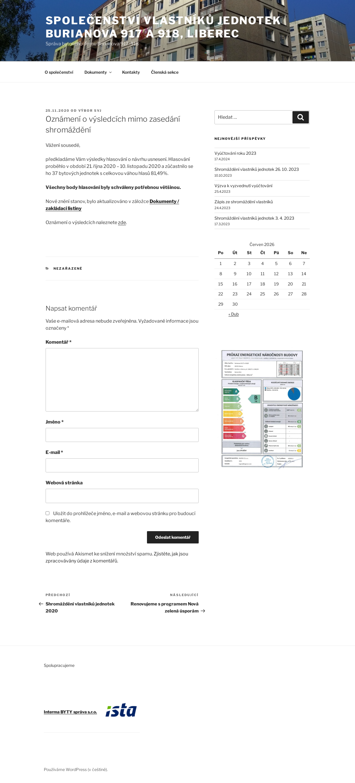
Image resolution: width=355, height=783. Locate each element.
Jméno (55, 422)
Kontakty (131, 72)
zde (122, 222)
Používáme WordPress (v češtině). (76, 769)
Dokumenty (98, 72)
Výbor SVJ (90, 111)
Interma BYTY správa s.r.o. (70, 711)
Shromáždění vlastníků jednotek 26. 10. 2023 (256, 169)
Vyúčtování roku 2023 (235, 153)
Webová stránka (64, 483)
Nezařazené (67, 268)
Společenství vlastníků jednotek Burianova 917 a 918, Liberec (163, 27)
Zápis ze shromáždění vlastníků (243, 201)
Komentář (59, 342)
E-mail (54, 452)
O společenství (59, 72)
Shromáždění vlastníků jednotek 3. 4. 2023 (254, 218)
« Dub (233, 314)
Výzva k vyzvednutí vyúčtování (243, 185)
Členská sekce (165, 72)
